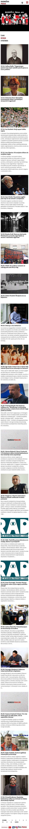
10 (2, 822)
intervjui (3, 38)
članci (3, 35)
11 (6, 822)
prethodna (4, 820)
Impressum (5, 827)
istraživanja (4, 41)
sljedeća (16, 822)
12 (11, 822)
